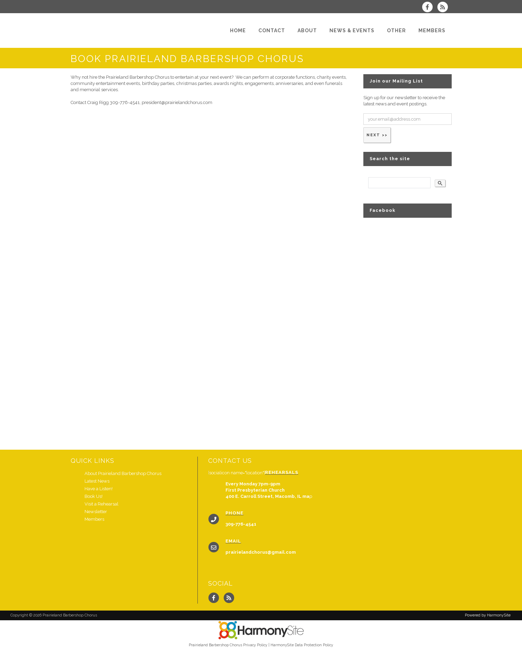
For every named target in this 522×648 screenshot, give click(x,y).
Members (94, 519)
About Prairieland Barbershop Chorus (123, 473)
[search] (399, 183)
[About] (307, 30)
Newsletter (96, 511)
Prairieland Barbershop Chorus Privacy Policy (228, 645)
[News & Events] (352, 30)
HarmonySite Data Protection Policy (302, 645)
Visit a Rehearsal (101, 504)
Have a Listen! (99, 488)
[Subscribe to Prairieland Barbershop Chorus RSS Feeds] (444, 7)
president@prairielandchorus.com (177, 102)
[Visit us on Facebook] (429, 7)
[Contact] (271, 30)
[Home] (238, 30)
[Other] (396, 30)
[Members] (432, 30)
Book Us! (94, 496)
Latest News (97, 481)
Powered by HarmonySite (488, 615)
